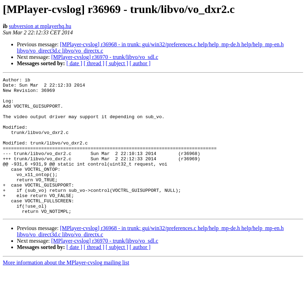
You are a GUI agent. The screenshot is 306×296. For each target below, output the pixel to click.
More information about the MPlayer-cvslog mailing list (66, 290)
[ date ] (74, 63)
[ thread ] (94, 63)
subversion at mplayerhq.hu (40, 26)
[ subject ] (117, 63)
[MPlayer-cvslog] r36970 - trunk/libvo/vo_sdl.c (104, 57)
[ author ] (140, 63)
